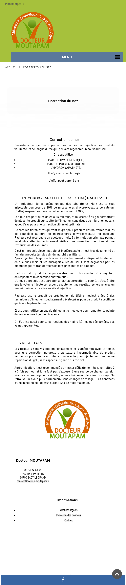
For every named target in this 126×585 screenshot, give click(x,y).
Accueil (11, 67)
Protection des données (68, 515)
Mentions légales (68, 510)
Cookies (68, 520)
